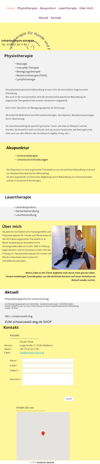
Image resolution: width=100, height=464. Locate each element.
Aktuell (43, 18)
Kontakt (56, 18)
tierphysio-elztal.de (45, 462)
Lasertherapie (68, 8)
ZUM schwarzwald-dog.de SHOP (28, 322)
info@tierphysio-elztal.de (17, 40)
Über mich (86, 8)
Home (11, 8)
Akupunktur (48, 8)
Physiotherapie (27, 8)
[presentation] (42, 391)
